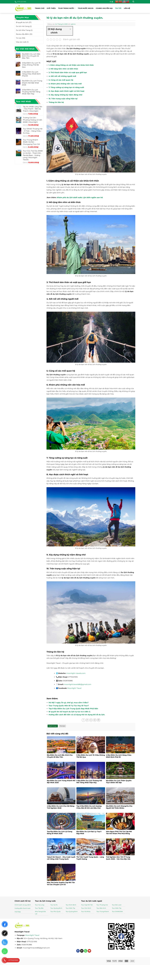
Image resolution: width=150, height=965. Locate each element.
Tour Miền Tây (70, 908)
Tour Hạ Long (39, 905)
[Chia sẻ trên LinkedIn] (98, 720)
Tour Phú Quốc (55, 911)
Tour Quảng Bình (56, 908)
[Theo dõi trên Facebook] (110, 2)
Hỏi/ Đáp (18, 912)
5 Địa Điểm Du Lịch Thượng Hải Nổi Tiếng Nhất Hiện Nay (31, 92)
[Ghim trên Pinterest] (95, 720)
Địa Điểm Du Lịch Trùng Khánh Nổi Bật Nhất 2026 (32, 83)
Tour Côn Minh (86, 908)
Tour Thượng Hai (102, 905)
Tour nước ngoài (85, 8)
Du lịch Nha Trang (23, 30)
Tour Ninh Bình (71, 905)
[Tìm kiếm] (133, 1)
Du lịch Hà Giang (22, 26)
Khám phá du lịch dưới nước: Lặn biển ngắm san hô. (80, 197)
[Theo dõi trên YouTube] (89, 951)
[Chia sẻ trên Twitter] (87, 720)
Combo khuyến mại (104, 8)
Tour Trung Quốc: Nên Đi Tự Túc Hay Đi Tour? (69, 706)
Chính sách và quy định (23, 905)
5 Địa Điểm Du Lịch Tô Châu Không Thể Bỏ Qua (31, 65)
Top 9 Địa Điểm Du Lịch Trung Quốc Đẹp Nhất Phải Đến (73, 709)
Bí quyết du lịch (22, 22)
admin (73, 24)
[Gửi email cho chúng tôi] (112, 2)
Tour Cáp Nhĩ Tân (87, 905)
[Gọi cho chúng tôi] (85, 951)
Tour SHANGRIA (117, 911)
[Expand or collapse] (70, 29)
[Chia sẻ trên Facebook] (83, 720)
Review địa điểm (22, 34)
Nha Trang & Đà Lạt (40, 913)
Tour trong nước (66, 8)
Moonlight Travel (32, 935)
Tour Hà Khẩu (85, 911)
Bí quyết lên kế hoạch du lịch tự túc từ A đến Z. (70, 712)
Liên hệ (127, 8)
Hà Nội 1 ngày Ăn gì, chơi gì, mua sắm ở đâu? (68, 703)
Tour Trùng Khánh (103, 911)
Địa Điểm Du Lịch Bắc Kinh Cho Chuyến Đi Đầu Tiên (31, 56)
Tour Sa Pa (54, 905)
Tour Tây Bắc (39, 908)
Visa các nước (21, 42)
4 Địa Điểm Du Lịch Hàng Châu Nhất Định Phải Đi (31, 74)
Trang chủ (40, 8)
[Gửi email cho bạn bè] (91, 720)
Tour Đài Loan (116, 905)
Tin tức (118, 8)
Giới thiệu (51, 8)
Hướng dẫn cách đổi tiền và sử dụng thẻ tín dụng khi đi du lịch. (77, 715)
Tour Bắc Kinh (101, 908)
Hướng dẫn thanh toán (23, 908)
